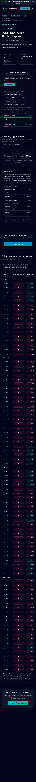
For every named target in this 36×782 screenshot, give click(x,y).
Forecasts (4, 15)
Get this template (18, 244)
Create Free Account (18, 703)
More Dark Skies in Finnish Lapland (11, 20)
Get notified (9, 85)
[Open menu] (32, 8)
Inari (25, 15)
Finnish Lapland (15, 15)
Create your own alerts (10, 24)
